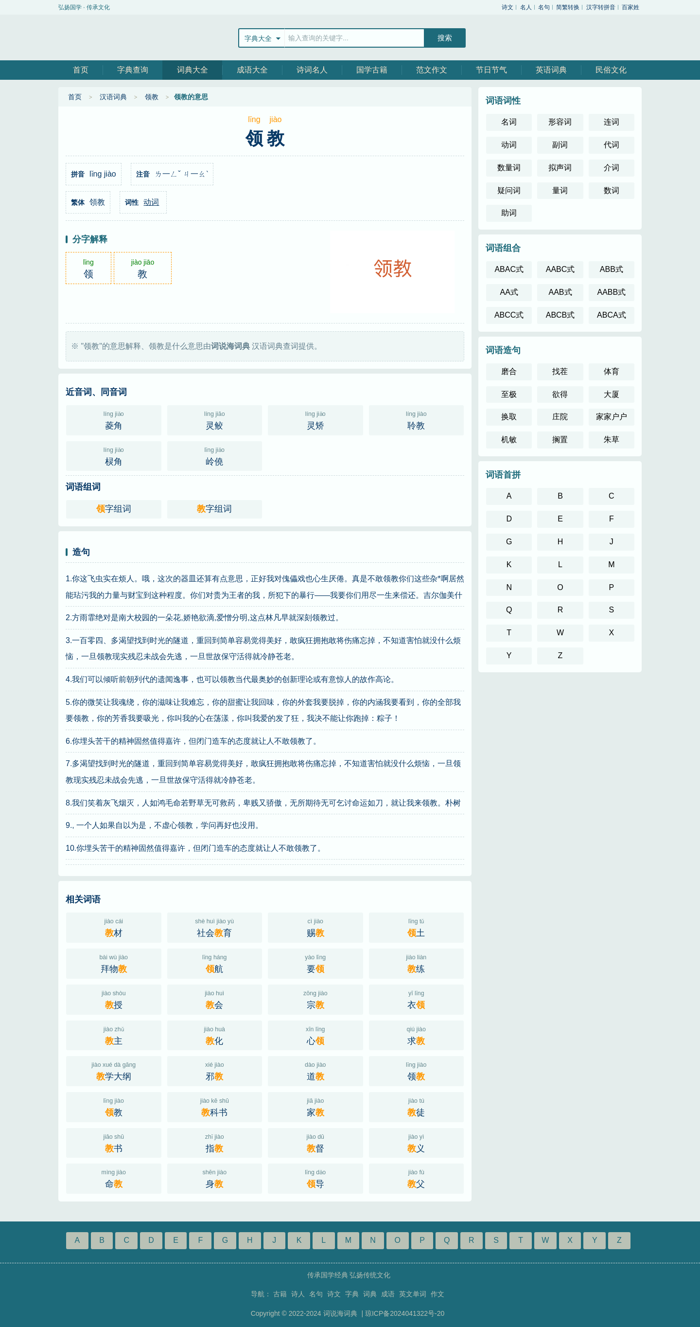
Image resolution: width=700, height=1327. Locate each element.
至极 (509, 394)
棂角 (113, 455)
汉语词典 (113, 96)
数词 (611, 190)
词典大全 (192, 70)
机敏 (509, 439)
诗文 (507, 7)
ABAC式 (509, 269)
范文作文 (431, 70)
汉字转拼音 (600, 7)
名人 (526, 7)
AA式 (509, 292)
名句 (544, 7)
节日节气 (491, 70)
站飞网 (90, 37)
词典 (370, 1294)
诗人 (298, 1294)
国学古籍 (371, 70)
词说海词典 (341, 1313)
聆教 (416, 419)
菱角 (113, 419)
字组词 (113, 509)
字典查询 (132, 70)
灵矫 (315, 419)
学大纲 (113, 1070)
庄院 (560, 416)
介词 (611, 167)
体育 (611, 371)
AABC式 (560, 269)
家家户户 (611, 416)
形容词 (560, 122)
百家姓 (630, 7)
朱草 (611, 439)
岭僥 (215, 455)
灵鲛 (215, 419)
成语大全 (252, 70)
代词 (611, 145)
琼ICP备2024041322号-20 (404, 1313)
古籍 (280, 1294)
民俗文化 (611, 70)
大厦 (611, 394)
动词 (151, 202)
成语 (388, 1294)
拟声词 (560, 167)
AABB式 (611, 292)
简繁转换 (567, 7)
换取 (509, 416)
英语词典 (551, 70)
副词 (560, 145)
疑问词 (509, 190)
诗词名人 (312, 70)
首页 (80, 70)
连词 (611, 122)
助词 (509, 213)
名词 (509, 122)
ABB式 (611, 269)
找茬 (560, 371)
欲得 (560, 394)
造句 (81, 552)
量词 (560, 190)
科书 (215, 1106)
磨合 (509, 371)
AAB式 (560, 292)
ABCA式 (611, 315)
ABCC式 (509, 315)
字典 (352, 1294)
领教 (151, 96)
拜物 (113, 962)
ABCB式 (560, 315)
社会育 (215, 926)
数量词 (509, 167)
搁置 (560, 439)
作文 (437, 1294)
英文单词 (412, 1294)
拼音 (78, 174)
